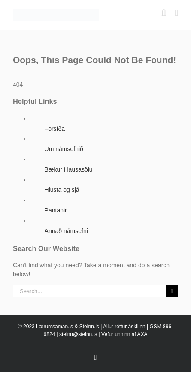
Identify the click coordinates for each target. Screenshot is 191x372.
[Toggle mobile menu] (176, 13)
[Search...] (89, 291)
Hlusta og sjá (62, 189)
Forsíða (55, 128)
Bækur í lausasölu (69, 169)
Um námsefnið (64, 148)
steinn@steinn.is (78, 334)
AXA (142, 334)
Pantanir (56, 210)
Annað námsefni (66, 230)
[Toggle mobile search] (164, 13)
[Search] (172, 291)
